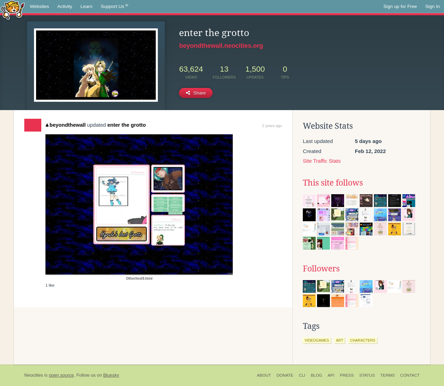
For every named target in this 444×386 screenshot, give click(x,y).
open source (61, 375)
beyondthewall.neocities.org (221, 45)
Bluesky (111, 375)
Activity (64, 6)
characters (362, 340)
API (331, 375)
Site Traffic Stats (322, 161)
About (264, 375)
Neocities (33, 375)
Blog (316, 375)
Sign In (432, 6)
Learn (86, 6)
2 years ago (272, 126)
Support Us (114, 6)
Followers (321, 268)
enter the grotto (127, 125)
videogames (317, 340)
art (339, 340)
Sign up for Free (400, 6)
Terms (388, 375)
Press (347, 375)
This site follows (333, 182)
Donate (284, 375)
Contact (410, 375)
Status (367, 375)
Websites (39, 6)
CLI (302, 375)
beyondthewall (66, 125)
